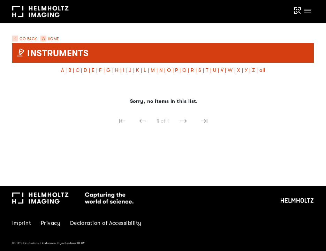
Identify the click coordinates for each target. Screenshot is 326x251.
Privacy (50, 223)
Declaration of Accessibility (106, 223)
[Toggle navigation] (308, 11)
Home (48, 39)
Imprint (21, 223)
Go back (24, 39)
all (262, 70)
